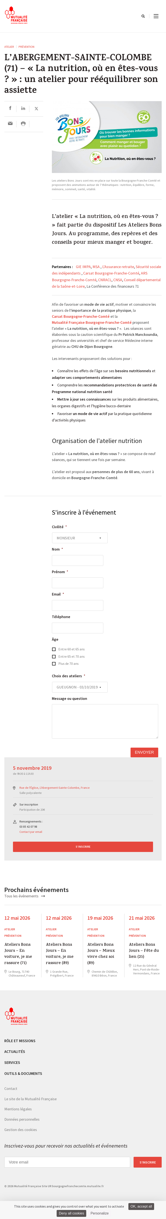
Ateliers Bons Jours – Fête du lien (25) (144, 951)
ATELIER (9, 47)
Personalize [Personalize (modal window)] (100, 1213)
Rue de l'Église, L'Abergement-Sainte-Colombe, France (54, 788)
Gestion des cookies (20, 1129)
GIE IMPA (83, 266)
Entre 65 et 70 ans (71, 656)
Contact (10, 1088)
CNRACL (105, 279)
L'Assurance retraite (118, 266)
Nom (57, 549)
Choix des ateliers (68, 675)
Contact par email (30, 832)
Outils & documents (23, 1073)
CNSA (117, 279)
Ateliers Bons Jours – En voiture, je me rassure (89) (59, 954)
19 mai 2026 (100, 918)
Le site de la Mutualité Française (30, 1098)
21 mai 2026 (142, 918)
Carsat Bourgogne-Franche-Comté (111, 273)
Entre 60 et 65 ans (71, 649)
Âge (55, 639)
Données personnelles (22, 1119)
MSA (97, 266)
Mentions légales (18, 1108)
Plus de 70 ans (68, 664)
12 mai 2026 (17, 918)
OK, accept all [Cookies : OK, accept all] (141, 1206)
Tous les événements (24, 895)
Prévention (26, 47)
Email (58, 594)
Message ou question (69, 698)
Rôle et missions (19, 1040)
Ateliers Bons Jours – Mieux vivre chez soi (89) (101, 954)
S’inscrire (83, 847)
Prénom (60, 571)
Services (12, 1062)
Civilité (59, 526)
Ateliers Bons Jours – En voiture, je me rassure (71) (18, 954)
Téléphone (61, 616)
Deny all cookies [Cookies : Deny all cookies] (71, 1213)
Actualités (14, 1051)
